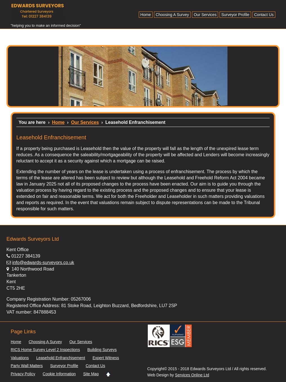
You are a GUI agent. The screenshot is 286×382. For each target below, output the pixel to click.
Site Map (91, 374)
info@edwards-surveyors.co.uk (43, 262)
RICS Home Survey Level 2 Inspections (45, 350)
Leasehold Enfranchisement (60, 358)
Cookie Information (59, 374)
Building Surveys (102, 350)
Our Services (205, 14)
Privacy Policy (23, 374)
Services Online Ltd (192, 375)
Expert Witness (106, 358)
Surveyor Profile (235, 14)
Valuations (20, 358)
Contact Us (264, 14)
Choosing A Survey (172, 14)
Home (145, 14)
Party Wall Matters (27, 366)
